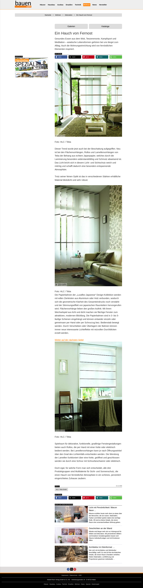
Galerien (71, 26)
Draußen (69, 5)
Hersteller (103, 5)
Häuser (42, 5)
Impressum (65, 575)
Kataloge (105, 26)
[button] (61, 57)
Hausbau (51, 5)
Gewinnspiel (95, 584)
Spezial (88, 584)
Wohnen (87, 5)
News (94, 5)
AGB (80, 575)
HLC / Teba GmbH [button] (61, 489)
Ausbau (60, 5)
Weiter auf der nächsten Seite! (69, 340)
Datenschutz (73, 575)
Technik (78, 5)
